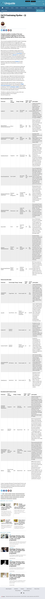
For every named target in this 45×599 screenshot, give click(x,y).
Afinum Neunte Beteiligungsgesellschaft (5, 126)
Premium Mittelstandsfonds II (4, 248)
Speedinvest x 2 (4, 380)
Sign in (43, 1)
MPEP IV (2, 470)
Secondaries (29, 7)
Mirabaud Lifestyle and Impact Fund (5, 194)
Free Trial (33, 1)
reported (14, 54)
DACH (2, 495)
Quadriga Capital (16, 497)
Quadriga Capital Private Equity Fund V (5, 138)
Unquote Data (4, 10)
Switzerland (22, 495)
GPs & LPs (22, 7)
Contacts (22, 588)
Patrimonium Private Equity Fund (5, 211)
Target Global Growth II (3, 293)
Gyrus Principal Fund (5, 176)
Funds (17, 7)
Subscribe (28, 1)
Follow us (39, 1)
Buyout (10, 493)
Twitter (21, 593)
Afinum (11, 497)
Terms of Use (36, 588)
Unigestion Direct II (4, 155)
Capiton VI (3, 111)
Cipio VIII (2, 312)
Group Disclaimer (26, 590)
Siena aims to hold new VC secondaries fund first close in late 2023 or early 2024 (19, 522)
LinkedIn (23, 593)
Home (2, 7)
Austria (2, 497)
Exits (10, 534)
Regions (7, 7)
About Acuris (29, 588)
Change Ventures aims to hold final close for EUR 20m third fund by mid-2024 (20, 506)
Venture (13, 493)
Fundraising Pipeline (7, 495)
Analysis (41, 7)
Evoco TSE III (3, 226)
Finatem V (17, 61)
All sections (40, 10)
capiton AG (6, 497)
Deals (12, 7)
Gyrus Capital (3, 498)
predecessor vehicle (14, 86)
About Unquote (8, 588)
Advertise (16, 588)
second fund (19, 53)
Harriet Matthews (3, 26)
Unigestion (21, 497)
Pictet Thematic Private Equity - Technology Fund (4, 451)
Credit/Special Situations (20, 493)
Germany (17, 495)
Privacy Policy (17, 590)
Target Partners (9, 498)
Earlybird (14, 498)
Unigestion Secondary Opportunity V (3, 407)
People (35, 7)
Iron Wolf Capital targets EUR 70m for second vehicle (6, 521)
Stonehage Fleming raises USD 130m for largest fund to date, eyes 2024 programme (6, 506)
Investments (11, 547)
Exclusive (13, 495)
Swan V (2, 429)
